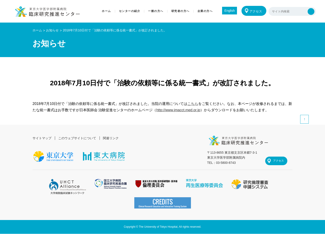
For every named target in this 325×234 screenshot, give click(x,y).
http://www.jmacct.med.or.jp (178, 110)
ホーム (37, 30)
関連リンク (111, 138)
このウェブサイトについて (77, 138)
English (229, 10)
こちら (192, 104)
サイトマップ (41, 138)
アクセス (255, 11)
